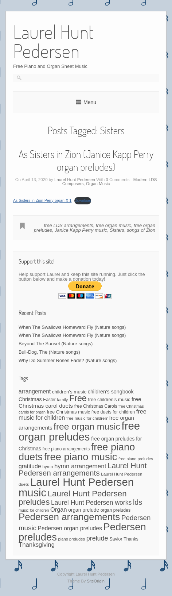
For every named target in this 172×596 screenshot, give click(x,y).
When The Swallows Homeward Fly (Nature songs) (72, 327)
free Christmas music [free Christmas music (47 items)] (68, 412)
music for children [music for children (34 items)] (34, 510)
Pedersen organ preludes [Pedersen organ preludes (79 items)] (70, 528)
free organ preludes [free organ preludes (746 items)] (79, 431)
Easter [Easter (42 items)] (49, 399)
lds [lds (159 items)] (137, 502)
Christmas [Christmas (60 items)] (30, 399)
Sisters (117, 230)
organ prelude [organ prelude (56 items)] (83, 510)
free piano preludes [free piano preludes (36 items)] (135, 459)
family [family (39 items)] (62, 399)
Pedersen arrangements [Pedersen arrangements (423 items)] (69, 516)
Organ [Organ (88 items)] (58, 509)
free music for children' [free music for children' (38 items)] (87, 418)
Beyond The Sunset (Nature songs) (56, 343)
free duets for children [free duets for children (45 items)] (113, 412)
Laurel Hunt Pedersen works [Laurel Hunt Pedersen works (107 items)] (91, 502)
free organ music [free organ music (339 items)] (87, 426)
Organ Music (98, 183)
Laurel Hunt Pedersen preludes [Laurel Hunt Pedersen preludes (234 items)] (73, 498)
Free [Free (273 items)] (78, 398)
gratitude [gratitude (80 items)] (30, 466)
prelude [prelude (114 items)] (97, 538)
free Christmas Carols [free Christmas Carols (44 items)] (95, 406)
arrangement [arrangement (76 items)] (35, 391)
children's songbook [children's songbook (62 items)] (111, 392)
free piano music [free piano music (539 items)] (80, 456)
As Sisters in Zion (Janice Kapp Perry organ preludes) (86, 160)
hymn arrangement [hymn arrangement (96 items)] (80, 466)
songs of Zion (141, 230)
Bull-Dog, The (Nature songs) (49, 352)
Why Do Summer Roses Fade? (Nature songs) (68, 360)
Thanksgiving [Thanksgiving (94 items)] (37, 544)
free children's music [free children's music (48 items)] (109, 399)
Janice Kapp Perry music (81, 230)
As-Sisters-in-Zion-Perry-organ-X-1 (42, 201)
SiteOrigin (96, 581)
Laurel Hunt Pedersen (74, 179)
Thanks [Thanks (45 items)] (131, 539)
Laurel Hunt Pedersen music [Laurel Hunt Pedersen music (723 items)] (76, 487)
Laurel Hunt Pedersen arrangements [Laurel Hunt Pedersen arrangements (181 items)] (82, 469)
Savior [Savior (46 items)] (115, 539)
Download (82, 201)
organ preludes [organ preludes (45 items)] (115, 510)
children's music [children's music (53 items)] (69, 392)
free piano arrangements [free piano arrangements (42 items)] (66, 448)
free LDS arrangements (68, 225)
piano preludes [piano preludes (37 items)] (71, 539)
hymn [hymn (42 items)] (47, 466)
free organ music (113, 225)
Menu (89, 102)
